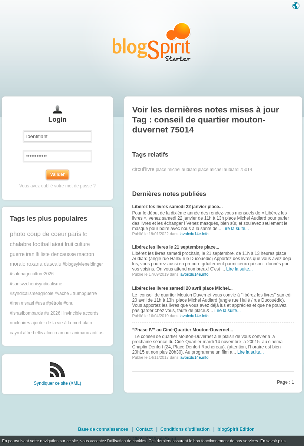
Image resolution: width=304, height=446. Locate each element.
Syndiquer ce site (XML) (57, 383)
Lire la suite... (235, 228)
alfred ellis (33, 332)
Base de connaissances (103, 429)
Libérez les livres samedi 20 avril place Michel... (182, 288)
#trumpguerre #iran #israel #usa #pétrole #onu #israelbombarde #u (53, 303)
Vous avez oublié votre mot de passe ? (57, 185)
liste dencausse (58, 254)
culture (82, 244)
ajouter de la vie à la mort (57, 322)
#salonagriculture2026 (32, 273)
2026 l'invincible (66, 313)
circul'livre (143, 169)
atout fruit (62, 244)
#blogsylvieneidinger (83, 264)
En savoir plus (272, 441)
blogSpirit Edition (236, 429)
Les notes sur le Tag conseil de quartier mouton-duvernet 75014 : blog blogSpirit (152, 41)
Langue (296, 6)
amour (64, 332)
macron (85, 254)
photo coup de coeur (38, 233)
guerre (17, 254)
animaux (80, 332)
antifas (96, 332)
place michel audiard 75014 (225, 169)
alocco (50, 332)
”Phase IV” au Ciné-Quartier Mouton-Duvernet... (182, 329)
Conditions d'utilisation (185, 429)
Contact (144, 429)
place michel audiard (176, 169)
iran (30, 254)
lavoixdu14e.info (193, 234)
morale (18, 264)
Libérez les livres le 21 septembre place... (175, 247)
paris (74, 233)
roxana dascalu (44, 264)
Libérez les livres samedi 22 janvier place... (177, 206)
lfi (37, 254)
